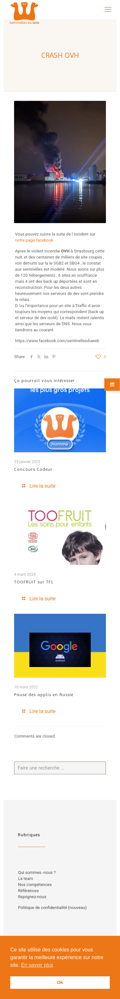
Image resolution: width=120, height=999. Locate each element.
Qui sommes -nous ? (37, 872)
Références (28, 890)
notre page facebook (34, 240)
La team (25, 878)
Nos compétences (35, 884)
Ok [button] (60, 982)
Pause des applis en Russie (43, 694)
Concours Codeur (33, 469)
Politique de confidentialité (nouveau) (52, 907)
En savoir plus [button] (37, 965)
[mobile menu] (107, 9)
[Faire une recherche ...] (60, 768)
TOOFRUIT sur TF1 (33, 581)
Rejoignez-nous (32, 896)
